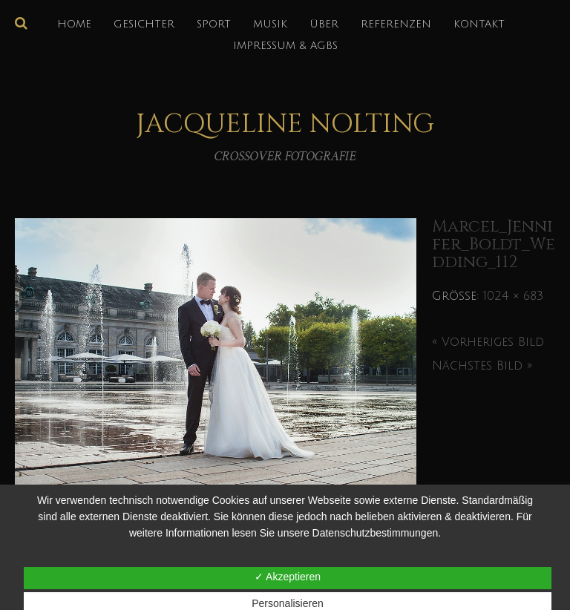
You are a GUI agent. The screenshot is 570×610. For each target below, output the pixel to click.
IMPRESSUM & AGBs (285, 45)
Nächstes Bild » (482, 366)
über (323, 24)
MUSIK (270, 24)
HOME (74, 24)
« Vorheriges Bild (488, 342)
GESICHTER (144, 24)
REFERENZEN (396, 24)
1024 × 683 (513, 296)
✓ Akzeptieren (288, 577)
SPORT (214, 24)
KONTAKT (479, 24)
